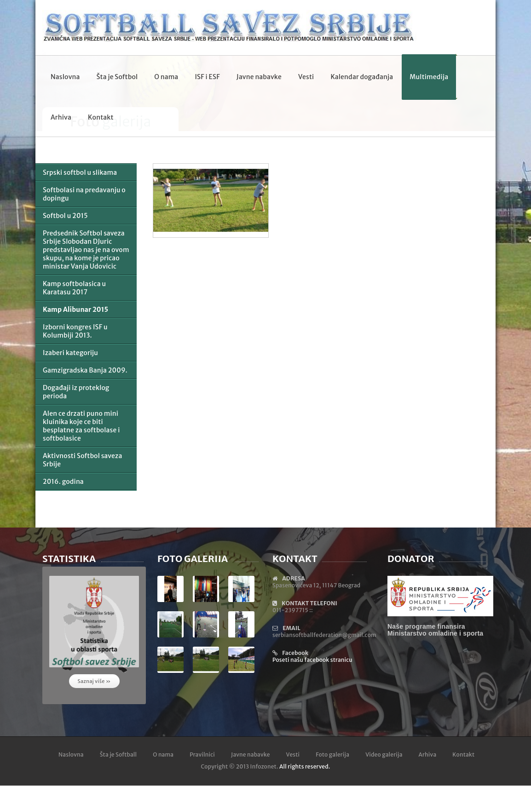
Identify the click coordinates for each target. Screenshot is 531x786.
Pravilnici (202, 754)
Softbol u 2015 (65, 216)
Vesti (306, 77)
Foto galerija (332, 754)
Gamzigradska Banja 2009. (85, 370)
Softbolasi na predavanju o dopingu (84, 194)
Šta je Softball (118, 754)
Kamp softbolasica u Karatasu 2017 (74, 288)
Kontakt (101, 117)
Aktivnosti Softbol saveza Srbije (82, 460)
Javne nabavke (259, 77)
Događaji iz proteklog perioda (76, 392)
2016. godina (63, 481)
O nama (166, 77)
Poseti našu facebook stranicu (312, 659)
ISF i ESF (207, 77)
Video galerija (383, 754)
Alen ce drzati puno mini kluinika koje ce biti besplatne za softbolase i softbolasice (81, 425)
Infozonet (263, 766)
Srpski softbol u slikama (80, 172)
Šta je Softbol (117, 77)
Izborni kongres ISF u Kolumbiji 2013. (75, 331)
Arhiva (61, 117)
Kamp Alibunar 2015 (75, 309)
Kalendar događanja (361, 77)
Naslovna (65, 77)
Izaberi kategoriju (70, 353)
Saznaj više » (94, 681)
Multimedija (429, 77)
